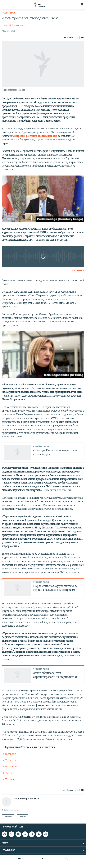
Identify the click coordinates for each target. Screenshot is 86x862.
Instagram (11, 766)
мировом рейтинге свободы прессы (35, 136)
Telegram (10, 760)
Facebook (10, 754)
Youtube (10, 779)
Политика (8, 12)
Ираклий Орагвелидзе (14, 25)
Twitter (9, 773)
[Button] (70, 37)
